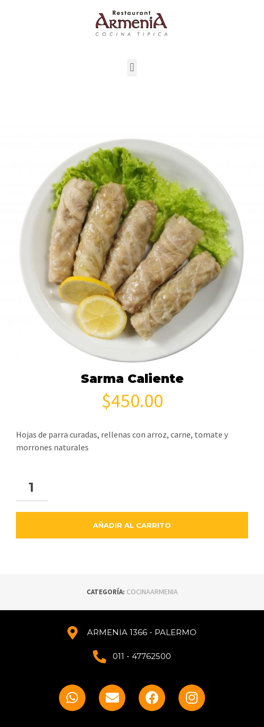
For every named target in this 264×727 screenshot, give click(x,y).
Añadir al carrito (132, 525)
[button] (132, 67)
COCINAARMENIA (152, 591)
